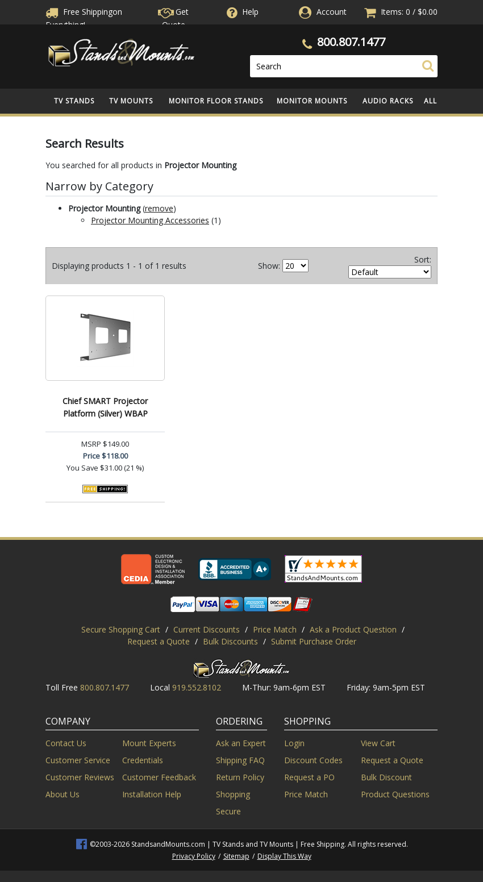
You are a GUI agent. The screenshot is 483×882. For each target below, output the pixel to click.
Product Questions (395, 794)
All (430, 101)
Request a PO (309, 777)
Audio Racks (388, 101)
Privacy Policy (193, 856)
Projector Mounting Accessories (150, 220)
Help (241, 11)
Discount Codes (313, 760)
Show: (269, 265)
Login (294, 743)
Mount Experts (149, 743)
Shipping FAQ (240, 760)
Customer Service (77, 760)
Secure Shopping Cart (120, 629)
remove (159, 208)
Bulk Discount (386, 777)
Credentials (142, 760)
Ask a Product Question (353, 629)
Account (332, 11)
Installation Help (151, 794)
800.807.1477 (351, 42)
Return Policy (240, 777)
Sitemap (236, 856)
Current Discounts (206, 629)
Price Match (275, 629)
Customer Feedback (159, 777)
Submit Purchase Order (313, 641)
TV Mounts (131, 101)
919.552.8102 (196, 687)
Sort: (422, 259)
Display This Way (284, 856)
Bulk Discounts (230, 641)
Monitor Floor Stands (216, 101)
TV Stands (74, 101)
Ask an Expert (241, 743)
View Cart (378, 743)
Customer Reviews (79, 777)
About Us (62, 794)
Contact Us (65, 743)
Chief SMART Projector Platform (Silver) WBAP (105, 407)
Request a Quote (158, 641)
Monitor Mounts (312, 101)
